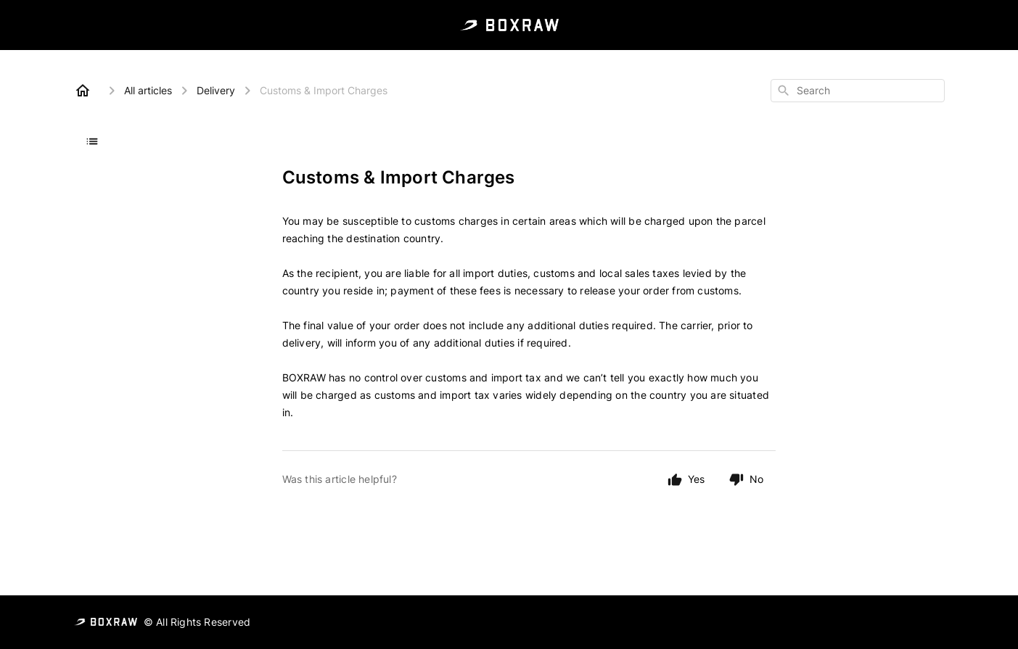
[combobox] (858, 90)
